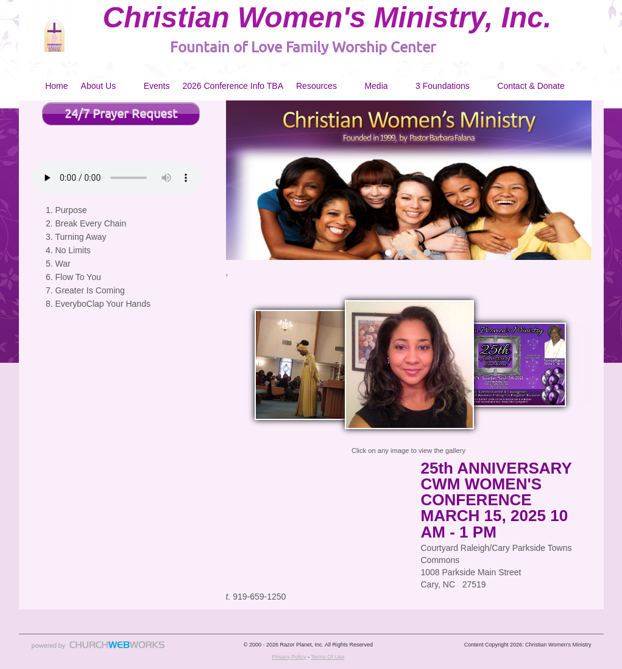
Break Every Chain (91, 223)
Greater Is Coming (90, 290)
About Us (98, 86)
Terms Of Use (327, 657)
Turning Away (81, 237)
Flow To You (78, 277)
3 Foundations (442, 86)
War (63, 263)
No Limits (73, 250)
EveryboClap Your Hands (102, 303)
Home (56, 86)
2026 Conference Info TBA (232, 86)
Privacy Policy (289, 657)
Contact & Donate (531, 86)
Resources (316, 86)
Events (157, 86)
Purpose (71, 210)
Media (375, 86)
